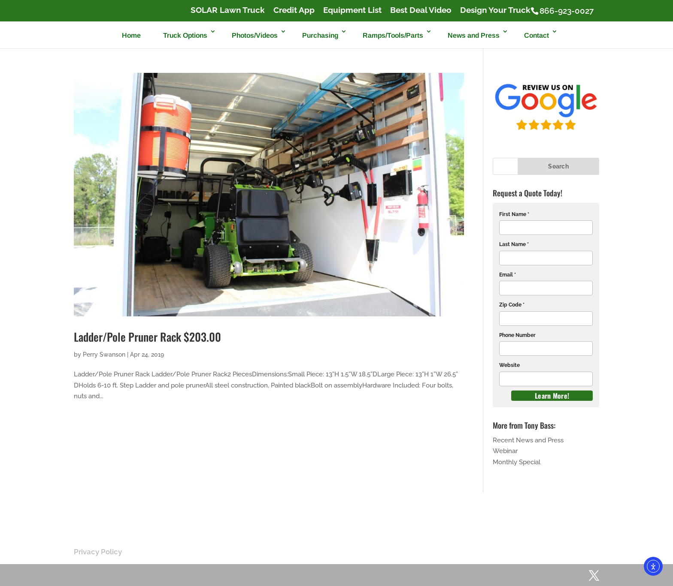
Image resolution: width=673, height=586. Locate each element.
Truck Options (185, 35)
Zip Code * (511, 305)
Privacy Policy (98, 551)
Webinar (505, 451)
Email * (507, 275)
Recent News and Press (528, 440)
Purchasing (320, 35)
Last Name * (514, 244)
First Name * (514, 214)
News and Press (474, 35)
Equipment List (352, 10)
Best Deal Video (421, 10)
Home (131, 35)
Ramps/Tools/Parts (393, 35)
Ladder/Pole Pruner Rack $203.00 (147, 336)
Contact (536, 35)
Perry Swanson (104, 354)
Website (509, 365)
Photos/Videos (255, 35)
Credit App (294, 10)
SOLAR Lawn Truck (228, 10)
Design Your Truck (495, 10)
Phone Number (517, 335)
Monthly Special (516, 462)
